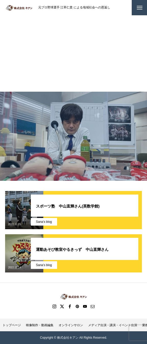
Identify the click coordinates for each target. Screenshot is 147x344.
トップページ (12, 325)
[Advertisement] (73, 53)
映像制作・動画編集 (40, 325)
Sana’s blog (44, 222)
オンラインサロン (71, 325)
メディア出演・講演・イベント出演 (112, 325)
